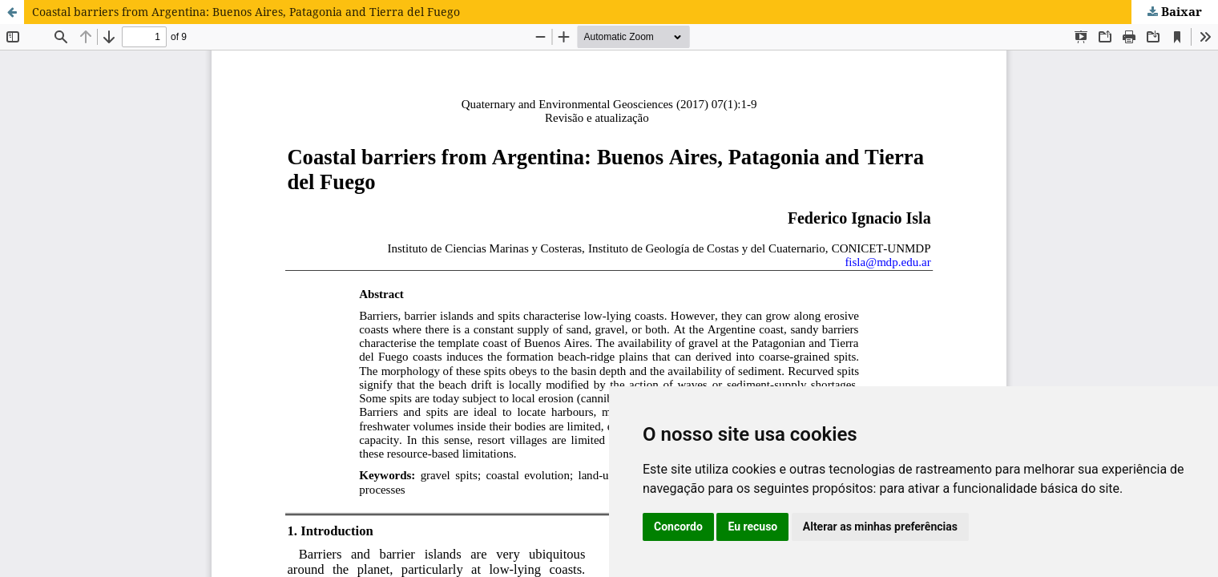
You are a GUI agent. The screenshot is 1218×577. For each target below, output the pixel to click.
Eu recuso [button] (752, 526)
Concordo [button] (678, 526)
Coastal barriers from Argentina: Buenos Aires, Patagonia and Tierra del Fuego (246, 11)
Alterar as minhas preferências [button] (880, 526)
